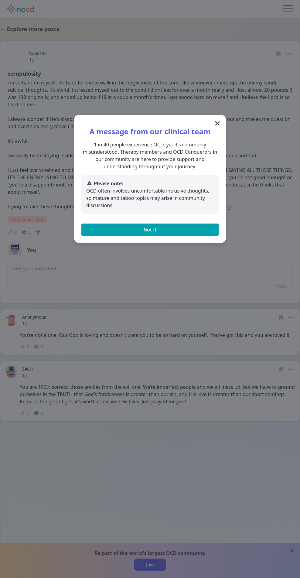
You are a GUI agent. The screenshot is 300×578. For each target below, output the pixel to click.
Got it (149, 229)
